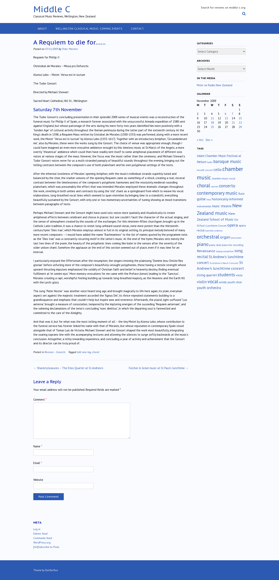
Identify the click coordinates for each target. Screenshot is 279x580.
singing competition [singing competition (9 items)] (225, 251)
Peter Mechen (70, 49)
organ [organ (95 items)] (225, 237)
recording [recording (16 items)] (238, 245)
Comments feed (42, 538)
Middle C (51, 8)
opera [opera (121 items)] (232, 225)
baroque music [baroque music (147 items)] (227, 161)
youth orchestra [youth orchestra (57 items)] (209, 287)
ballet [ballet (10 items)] (210, 162)
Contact (137, 28)
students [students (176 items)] (226, 275)
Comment (39, 399)
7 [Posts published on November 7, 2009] (232, 114)
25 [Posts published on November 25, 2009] (212, 127)
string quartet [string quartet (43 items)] (207, 275)
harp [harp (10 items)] (209, 199)
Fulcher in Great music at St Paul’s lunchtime (158, 368)
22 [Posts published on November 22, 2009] (240, 122)
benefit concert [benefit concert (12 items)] (205, 170)
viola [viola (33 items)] (239, 275)
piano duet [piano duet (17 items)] (215, 245)
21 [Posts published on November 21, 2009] (233, 122)
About (42, 28)
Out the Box (51, 570)
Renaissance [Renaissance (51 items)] (206, 251)
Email (37, 463)
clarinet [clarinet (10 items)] (214, 186)
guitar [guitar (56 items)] (201, 199)
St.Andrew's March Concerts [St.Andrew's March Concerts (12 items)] (224, 263)
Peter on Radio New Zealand (214, 85)
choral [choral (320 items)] (203, 185)
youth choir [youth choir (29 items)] (234, 282)
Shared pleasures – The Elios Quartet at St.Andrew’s (68, 368)
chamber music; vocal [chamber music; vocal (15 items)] (223, 178)
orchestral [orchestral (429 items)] (208, 236)
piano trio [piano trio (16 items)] (227, 245)
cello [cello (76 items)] (218, 169)
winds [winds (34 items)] (223, 282)
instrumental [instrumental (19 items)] (204, 206)
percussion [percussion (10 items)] (236, 237)
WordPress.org (42, 542)
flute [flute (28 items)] (241, 193)
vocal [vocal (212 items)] (213, 281)
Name (37, 446)
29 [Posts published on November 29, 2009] (240, 127)
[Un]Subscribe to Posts (46, 547)
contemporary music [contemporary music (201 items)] (217, 193)
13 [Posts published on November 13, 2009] (226, 118)
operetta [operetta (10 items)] (209, 230)
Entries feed (40, 533)
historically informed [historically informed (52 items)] (227, 199)
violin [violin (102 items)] (202, 281)
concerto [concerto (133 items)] (227, 185)
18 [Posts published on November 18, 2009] (212, 122)
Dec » (209, 140)
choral (95, 352)
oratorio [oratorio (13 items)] (218, 230)
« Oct (200, 140)
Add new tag (84, 352)
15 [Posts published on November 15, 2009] (240, 118)
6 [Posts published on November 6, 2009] (225, 114)
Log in (36, 529)
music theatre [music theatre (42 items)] (222, 206)
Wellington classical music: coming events (89, 28)
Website (38, 480)
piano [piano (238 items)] (202, 244)
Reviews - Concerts (55, 352)
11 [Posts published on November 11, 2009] (212, 118)
